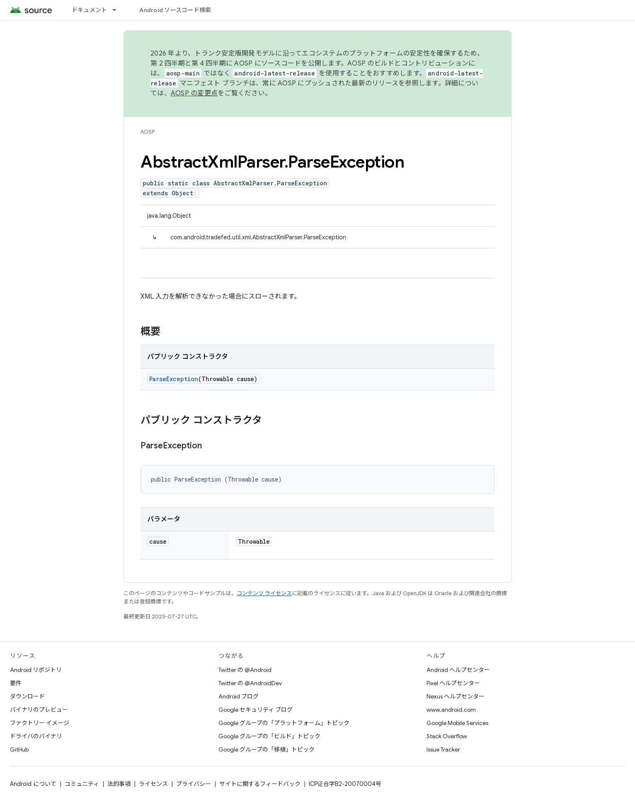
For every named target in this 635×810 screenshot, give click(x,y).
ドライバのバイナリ (36, 736)
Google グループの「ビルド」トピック (269, 736)
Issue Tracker (443, 749)
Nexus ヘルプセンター (456, 696)
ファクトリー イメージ (39, 723)
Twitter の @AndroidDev (250, 683)
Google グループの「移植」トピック (266, 749)
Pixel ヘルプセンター (453, 683)
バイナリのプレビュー (39, 709)
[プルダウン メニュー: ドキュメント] (118, 10)
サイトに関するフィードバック (260, 784)
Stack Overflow (447, 736)
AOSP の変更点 (194, 93)
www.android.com (451, 709)
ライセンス (153, 784)
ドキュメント (89, 10)
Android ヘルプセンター (458, 670)
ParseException (173, 379)
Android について (33, 784)
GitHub (19, 749)
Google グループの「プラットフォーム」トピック (283, 723)
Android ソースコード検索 (175, 10)
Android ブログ (238, 696)
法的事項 (119, 784)
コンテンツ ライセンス (264, 593)
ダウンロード (27, 696)
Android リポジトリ (36, 670)
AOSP (148, 131)
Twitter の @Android (244, 670)
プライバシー (193, 784)
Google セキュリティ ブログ (255, 709)
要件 (16, 683)
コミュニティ (82, 784)
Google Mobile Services (457, 723)
